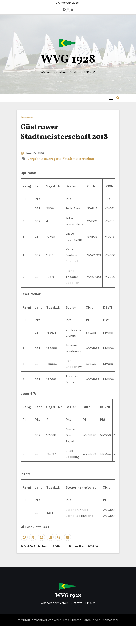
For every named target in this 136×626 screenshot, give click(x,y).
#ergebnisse (37, 159)
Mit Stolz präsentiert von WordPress (44, 620)
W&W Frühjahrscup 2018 (40, 546)
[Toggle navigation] (111, 98)
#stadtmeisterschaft (78, 159)
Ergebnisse (27, 117)
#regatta (54, 159)
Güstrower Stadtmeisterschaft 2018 (64, 132)
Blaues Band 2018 (83, 546)
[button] (117, 98)
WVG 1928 (68, 59)
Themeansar (109, 620)
